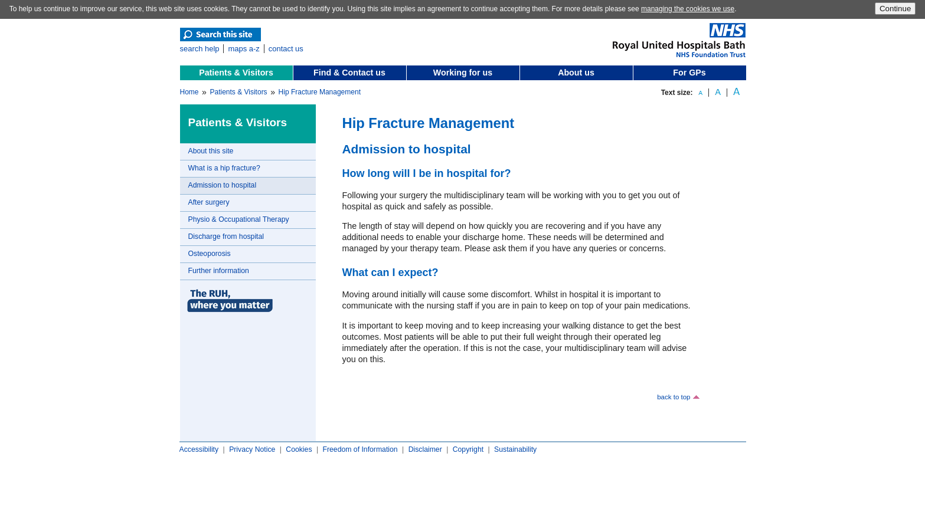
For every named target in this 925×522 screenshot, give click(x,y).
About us (576, 72)
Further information (218, 271)
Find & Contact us (349, 72)
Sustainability (515, 449)
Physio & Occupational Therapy (238, 219)
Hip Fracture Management (320, 92)
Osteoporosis (209, 253)
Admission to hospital (222, 185)
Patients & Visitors (236, 72)
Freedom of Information (359, 449)
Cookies (299, 449)
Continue (895, 8)
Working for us (462, 72)
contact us (286, 48)
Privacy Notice (252, 449)
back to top (673, 396)
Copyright (468, 449)
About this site (211, 151)
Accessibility (199, 449)
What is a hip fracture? (224, 168)
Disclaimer (425, 449)
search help (200, 48)
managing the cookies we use (687, 9)
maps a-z (243, 48)
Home (189, 92)
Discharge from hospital (226, 236)
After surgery (209, 202)
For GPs (689, 72)
